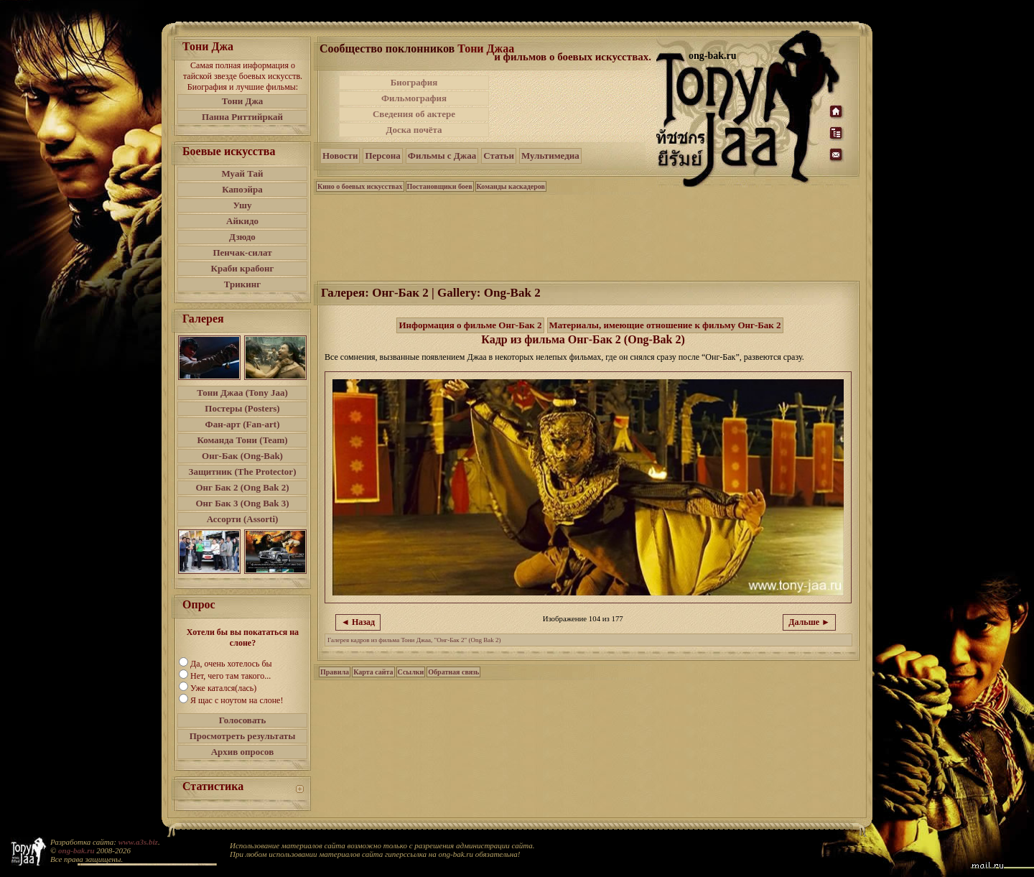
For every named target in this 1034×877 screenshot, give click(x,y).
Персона (382, 155)
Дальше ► (809, 622)
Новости (340, 155)
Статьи (498, 155)
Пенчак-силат (242, 252)
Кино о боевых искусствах (360, 186)
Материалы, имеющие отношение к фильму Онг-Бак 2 (665, 325)
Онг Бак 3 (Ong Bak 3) (242, 503)
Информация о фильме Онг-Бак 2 (470, 325)
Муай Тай (242, 173)
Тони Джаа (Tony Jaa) (242, 392)
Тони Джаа (485, 48)
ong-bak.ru (76, 850)
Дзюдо (242, 236)
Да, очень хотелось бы (231, 664)
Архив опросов (242, 751)
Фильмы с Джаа (442, 155)
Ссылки (411, 672)
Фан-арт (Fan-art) (242, 424)
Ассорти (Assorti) (243, 519)
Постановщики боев (439, 186)
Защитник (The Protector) (243, 471)
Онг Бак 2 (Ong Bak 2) (242, 487)
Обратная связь (453, 672)
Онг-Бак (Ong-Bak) (242, 455)
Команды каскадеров (511, 186)
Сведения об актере (414, 113)
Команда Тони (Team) (242, 440)
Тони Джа (243, 101)
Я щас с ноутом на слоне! (236, 700)
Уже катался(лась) (223, 688)
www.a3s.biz (138, 841)
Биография (414, 82)
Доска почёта (414, 129)
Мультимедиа (550, 155)
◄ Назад (358, 622)
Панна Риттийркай (242, 116)
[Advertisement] (574, 106)
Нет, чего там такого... (230, 676)
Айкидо (242, 220)
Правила (334, 672)
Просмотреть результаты (243, 735)
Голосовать (242, 720)
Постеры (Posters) (242, 408)
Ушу (242, 205)
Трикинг (242, 284)
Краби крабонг (242, 268)
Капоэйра (242, 189)
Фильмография (414, 98)
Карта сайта (373, 672)
